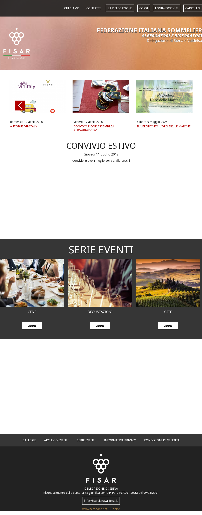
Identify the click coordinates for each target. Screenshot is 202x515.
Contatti (93, 8)
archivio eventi (56, 440)
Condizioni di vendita (162, 440)
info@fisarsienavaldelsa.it (101, 501)
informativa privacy (120, 440)
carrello (192, 8)
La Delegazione (120, 8)
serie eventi (86, 440)
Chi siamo (71, 8)
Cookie (115, 509)
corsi (143, 8)
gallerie (29, 440)
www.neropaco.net (95, 509)
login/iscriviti (166, 8)
